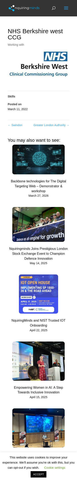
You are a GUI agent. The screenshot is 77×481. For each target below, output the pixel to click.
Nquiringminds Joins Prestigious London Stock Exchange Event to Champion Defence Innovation (38, 253)
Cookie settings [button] (54, 467)
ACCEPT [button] (38, 474)
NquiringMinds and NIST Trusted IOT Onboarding (38, 323)
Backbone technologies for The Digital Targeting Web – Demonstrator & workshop (38, 186)
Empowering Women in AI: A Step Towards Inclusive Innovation (38, 390)
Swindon (15, 125)
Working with (16, 44)
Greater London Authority (51, 125)
